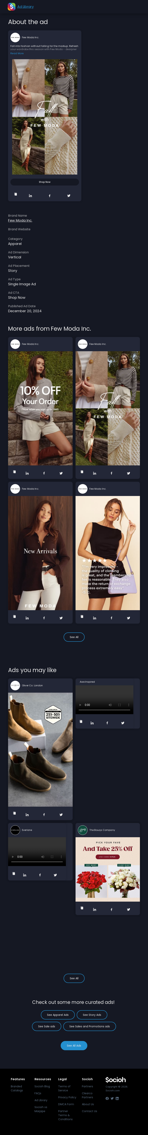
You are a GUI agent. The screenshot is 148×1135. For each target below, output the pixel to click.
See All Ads (74, 1046)
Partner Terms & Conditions (65, 1115)
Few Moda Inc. (30, 37)
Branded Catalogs (17, 1088)
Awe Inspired (87, 682)
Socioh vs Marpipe (40, 1109)
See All (74, 637)
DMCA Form (66, 1104)
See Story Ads (92, 1015)
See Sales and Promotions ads (89, 1026)
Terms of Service (64, 1088)
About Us (88, 1104)
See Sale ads (46, 1026)
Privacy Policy (67, 1097)
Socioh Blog (42, 1086)
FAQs (37, 1093)
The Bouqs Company (102, 830)
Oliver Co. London (32, 685)
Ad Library (40, 1100)
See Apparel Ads (58, 1015)
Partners (87, 1086)
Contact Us (89, 1111)
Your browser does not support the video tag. (104, 699)
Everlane (27, 830)
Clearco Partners (87, 1095)
